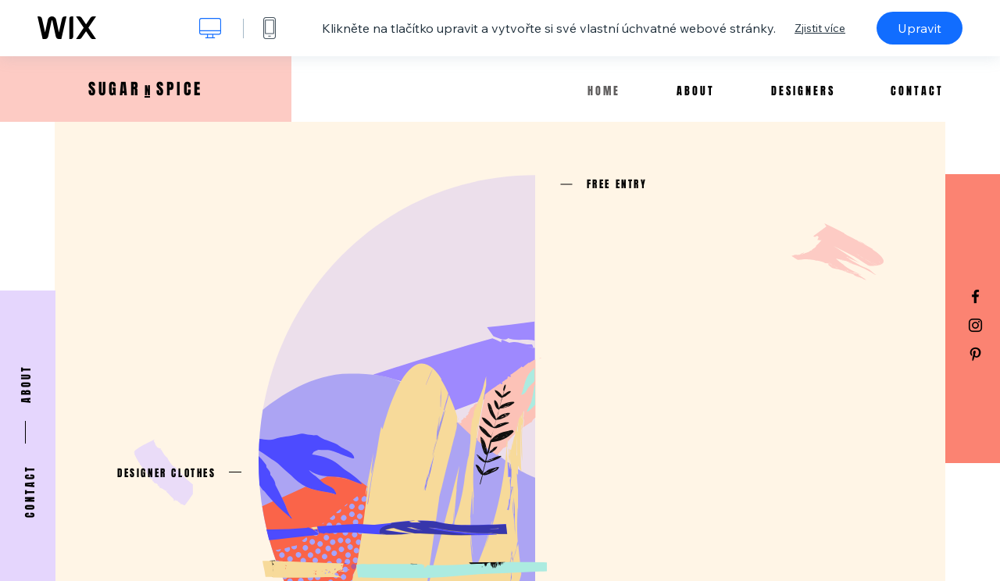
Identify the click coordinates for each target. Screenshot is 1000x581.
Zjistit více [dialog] (820, 28)
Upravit (919, 28)
